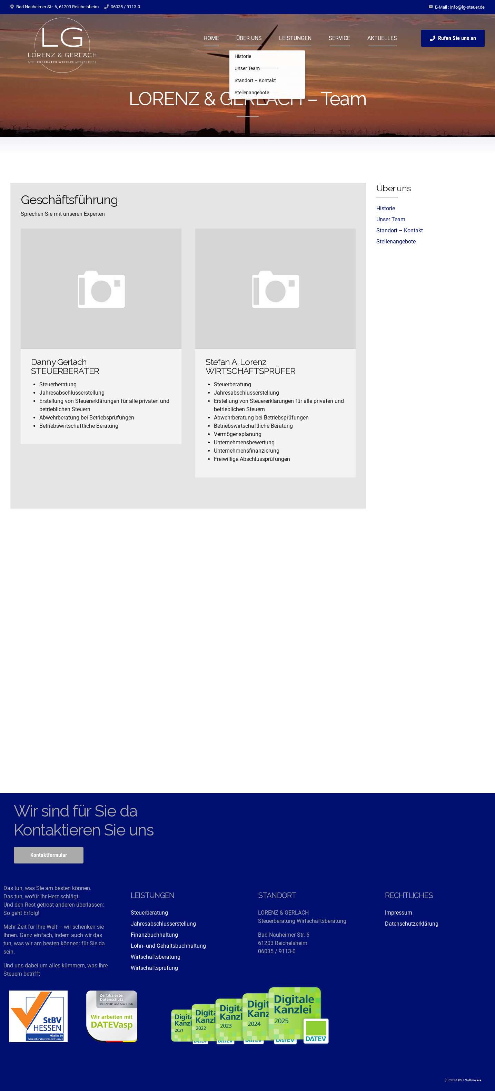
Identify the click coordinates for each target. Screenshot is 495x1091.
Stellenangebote (396, 241)
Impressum (398, 912)
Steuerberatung (149, 912)
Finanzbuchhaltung (154, 934)
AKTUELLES (382, 38)
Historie (385, 208)
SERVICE (339, 38)
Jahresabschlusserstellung (163, 923)
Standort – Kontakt (399, 230)
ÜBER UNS (249, 38)
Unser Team (390, 219)
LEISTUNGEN (295, 38)
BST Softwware (469, 1080)
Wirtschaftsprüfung (154, 968)
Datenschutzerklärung (411, 923)
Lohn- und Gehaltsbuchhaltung (168, 946)
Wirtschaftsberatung (155, 957)
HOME (211, 38)
